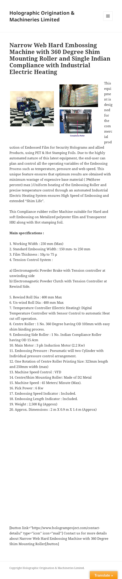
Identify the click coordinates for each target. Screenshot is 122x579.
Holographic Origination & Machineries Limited (42, 16)
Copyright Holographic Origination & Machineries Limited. (46, 568)
